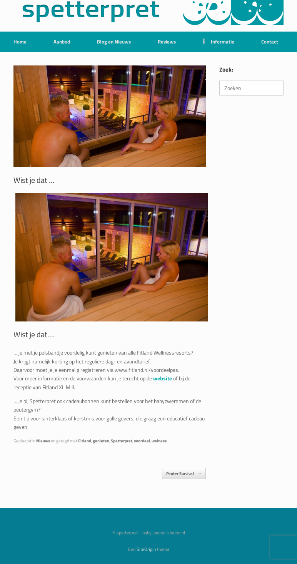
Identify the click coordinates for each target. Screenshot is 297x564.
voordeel (142, 440)
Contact (269, 41)
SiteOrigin (146, 549)
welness (159, 440)
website (162, 378)
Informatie (218, 41)
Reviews (167, 41)
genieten (101, 440)
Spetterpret (121, 440)
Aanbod (61, 41)
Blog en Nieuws (114, 41)
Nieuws (43, 440)
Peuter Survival (184, 473)
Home (20, 41)
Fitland (84, 440)
